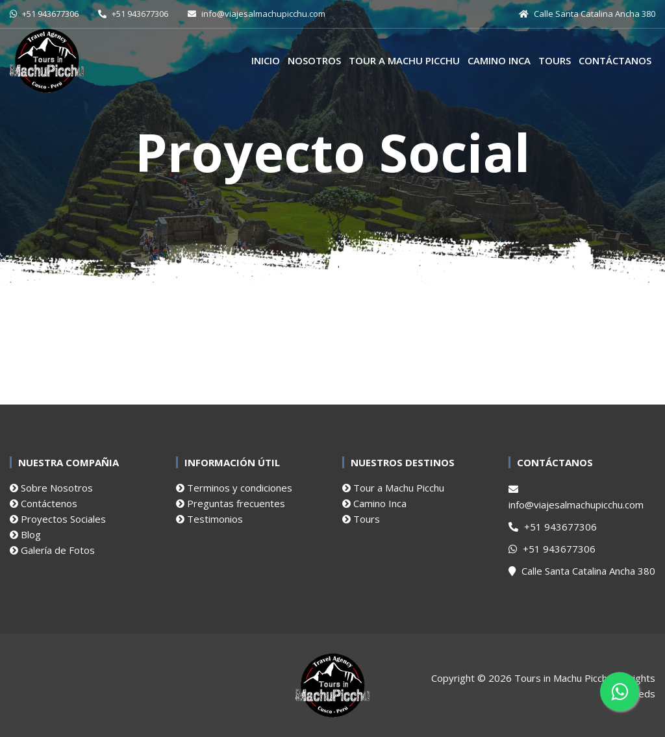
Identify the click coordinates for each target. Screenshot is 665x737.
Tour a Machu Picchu (404, 60)
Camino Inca (499, 60)
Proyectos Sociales (58, 518)
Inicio (265, 60)
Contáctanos (615, 60)
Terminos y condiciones (234, 487)
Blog (25, 534)
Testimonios (209, 518)
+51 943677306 (552, 526)
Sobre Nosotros (51, 487)
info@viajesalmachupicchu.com (576, 497)
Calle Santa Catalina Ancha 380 (581, 570)
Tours (554, 60)
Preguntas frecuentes (230, 503)
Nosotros (314, 60)
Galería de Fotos (52, 549)
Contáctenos (43, 503)
